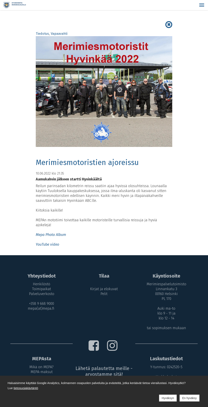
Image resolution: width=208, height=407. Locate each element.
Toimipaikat (40, 289)
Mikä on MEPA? (41, 367)
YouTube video (47, 244)
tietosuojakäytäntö (26, 388)
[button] (201, 5)
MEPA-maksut (41, 372)
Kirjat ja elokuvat (104, 289)
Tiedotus (42, 34)
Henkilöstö (40, 284)
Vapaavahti (59, 34)
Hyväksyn (168, 398)
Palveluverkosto (40, 294)
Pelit (104, 294)
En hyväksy (189, 398)
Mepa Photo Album (51, 234)
